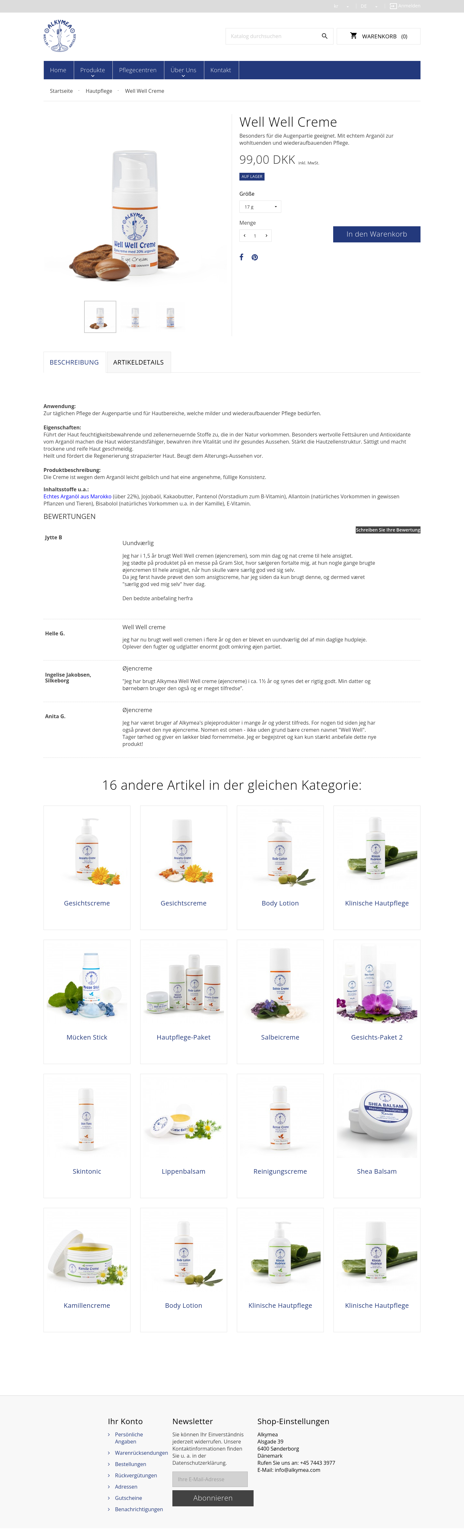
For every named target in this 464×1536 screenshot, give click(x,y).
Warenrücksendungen (141, 1460)
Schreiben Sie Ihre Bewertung (388, 530)
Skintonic (87, 1175)
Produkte (88, 69)
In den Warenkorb (376, 233)
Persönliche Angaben (129, 1446)
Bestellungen (130, 1471)
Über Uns (172, 69)
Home (57, 69)
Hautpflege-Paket (183, 1039)
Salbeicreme (280, 1039)
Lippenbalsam (184, 1175)
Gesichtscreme (87, 903)
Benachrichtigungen (139, 1517)
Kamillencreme (87, 1311)
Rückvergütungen (136, 1483)
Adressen (126, 1494)
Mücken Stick (86, 1039)
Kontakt (206, 69)
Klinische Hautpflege (377, 903)
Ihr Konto (125, 1429)
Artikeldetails (140, 361)
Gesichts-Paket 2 (377, 1039)
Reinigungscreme (280, 1175)
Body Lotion (280, 903)
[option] (100, 316)
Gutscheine (128, 1505)
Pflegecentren (130, 69)
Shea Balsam (377, 1175)
